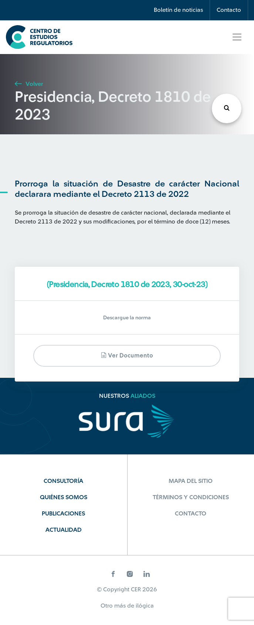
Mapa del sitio (191, 481)
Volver (29, 84)
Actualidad (63, 530)
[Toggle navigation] (237, 37)
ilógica (145, 606)
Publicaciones (63, 514)
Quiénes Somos (63, 497)
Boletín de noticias (178, 10)
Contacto (229, 10)
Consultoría (63, 481)
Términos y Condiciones (191, 497)
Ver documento (127, 355)
